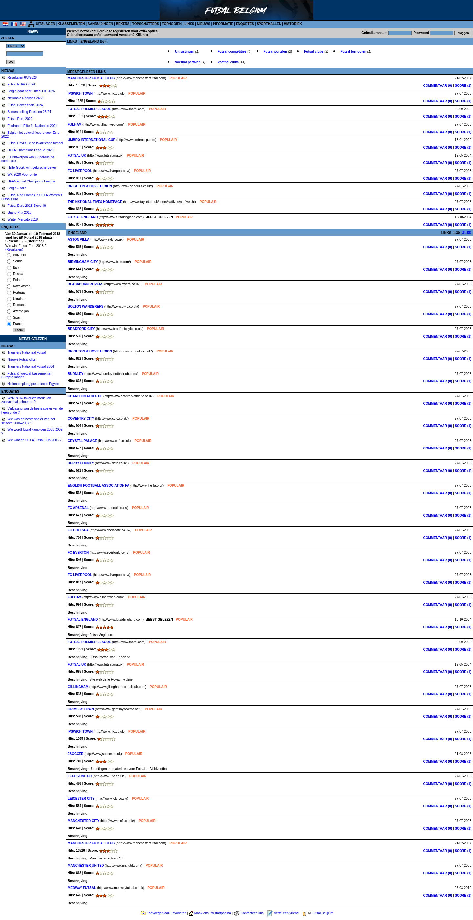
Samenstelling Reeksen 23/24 (29, 112)
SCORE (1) (463, 85)
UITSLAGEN (45, 24)
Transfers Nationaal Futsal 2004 (30, 366)
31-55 (466, 233)
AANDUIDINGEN (100, 24)
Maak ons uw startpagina (212, 913)
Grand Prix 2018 (19, 212)
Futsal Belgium (322, 913)
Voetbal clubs (229, 62)
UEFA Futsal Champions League (31, 181)
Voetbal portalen (188, 62)
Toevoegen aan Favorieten (166, 913)
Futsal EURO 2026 (21, 84)
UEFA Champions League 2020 (30, 150)
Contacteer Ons (252, 913)
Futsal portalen (276, 51)
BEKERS (123, 24)
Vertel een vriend (286, 913)
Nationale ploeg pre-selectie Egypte (33, 384)
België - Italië (17, 188)
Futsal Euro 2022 (20, 119)
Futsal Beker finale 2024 (25, 105)
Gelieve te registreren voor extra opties (127, 31)
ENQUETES (245, 24)
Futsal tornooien (354, 51)
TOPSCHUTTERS (145, 24)
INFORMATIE (223, 24)
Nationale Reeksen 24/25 (25, 98)
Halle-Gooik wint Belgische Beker (31, 167)
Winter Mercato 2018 (22, 219)
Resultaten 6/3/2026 (22, 77)
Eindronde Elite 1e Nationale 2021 (32, 126)
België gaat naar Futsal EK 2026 (31, 91)
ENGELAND (90, 41)
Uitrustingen (185, 51)
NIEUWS (203, 24)
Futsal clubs (314, 51)
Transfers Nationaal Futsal (26, 352)
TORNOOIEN (172, 24)
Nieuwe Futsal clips (21, 359)
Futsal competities (233, 51)
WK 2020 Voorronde (22, 174)
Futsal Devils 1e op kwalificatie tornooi (35, 143)
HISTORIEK (293, 24)
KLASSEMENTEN (71, 24)
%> (15, 46)
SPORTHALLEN (269, 24)
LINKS (189, 24)
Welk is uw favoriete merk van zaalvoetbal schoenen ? (26, 400)
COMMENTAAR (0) (438, 85)
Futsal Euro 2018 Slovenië (26, 205)
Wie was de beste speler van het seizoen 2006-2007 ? (28, 421)
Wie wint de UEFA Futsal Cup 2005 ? (34, 440)
